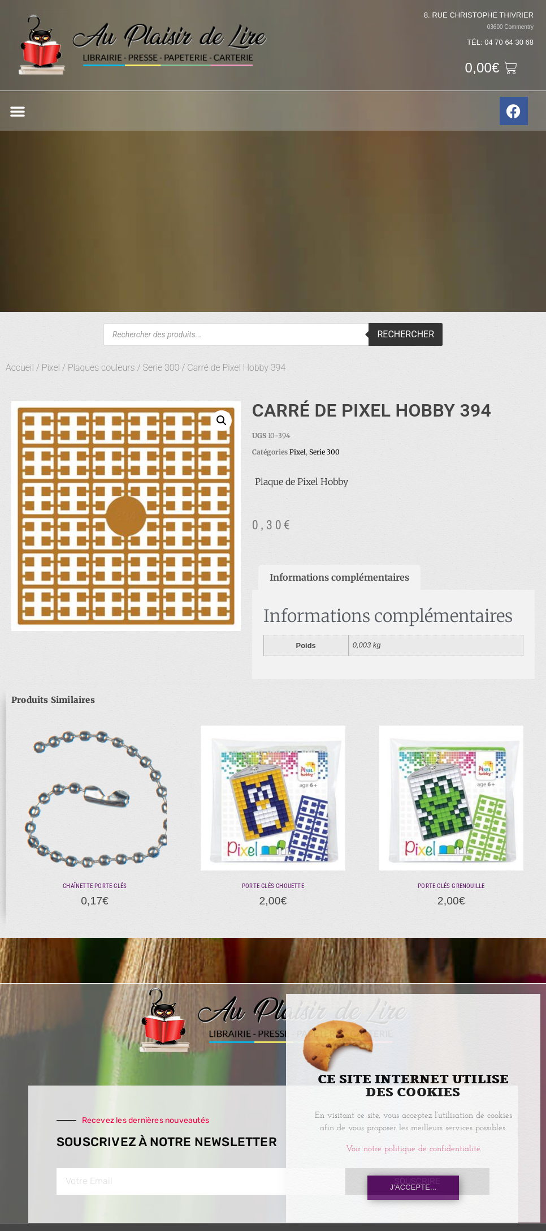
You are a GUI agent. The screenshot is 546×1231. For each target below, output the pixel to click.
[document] (273, 615)
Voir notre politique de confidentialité (413, 1149)
